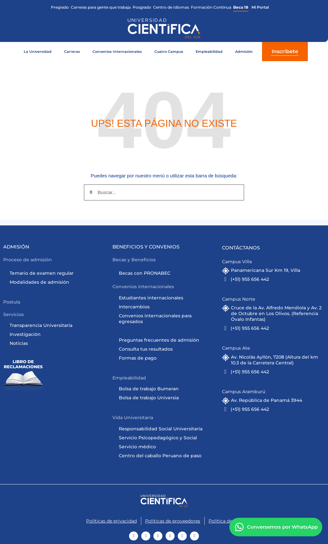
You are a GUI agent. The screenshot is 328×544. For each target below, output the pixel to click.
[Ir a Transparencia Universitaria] (58, 325)
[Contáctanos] (275, 527)
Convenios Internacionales (117, 51)
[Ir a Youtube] (133, 536)
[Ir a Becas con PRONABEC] (167, 273)
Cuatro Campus (168, 51)
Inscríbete (285, 51)
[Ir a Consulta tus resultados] (167, 349)
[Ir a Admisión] (58, 273)
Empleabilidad (209, 51)
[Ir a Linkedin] (182, 536)
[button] (28, 259)
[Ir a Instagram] (170, 536)
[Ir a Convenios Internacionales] (167, 298)
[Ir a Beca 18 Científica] (240, 7)
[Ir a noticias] (58, 343)
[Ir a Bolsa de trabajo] (167, 389)
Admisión (244, 51)
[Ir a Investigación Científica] (58, 334)
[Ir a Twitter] (194, 536)
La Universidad (38, 51)
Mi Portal (260, 7)
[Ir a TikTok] (157, 536)
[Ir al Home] (164, 500)
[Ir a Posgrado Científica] (142, 7)
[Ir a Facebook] (145, 536)
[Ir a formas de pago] (167, 358)
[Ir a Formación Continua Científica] (211, 7)
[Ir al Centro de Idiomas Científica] (171, 7)
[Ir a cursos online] (167, 398)
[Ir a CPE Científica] (101, 7)
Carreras (72, 51)
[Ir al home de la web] (164, 28)
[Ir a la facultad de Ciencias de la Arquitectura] (60, 7)
